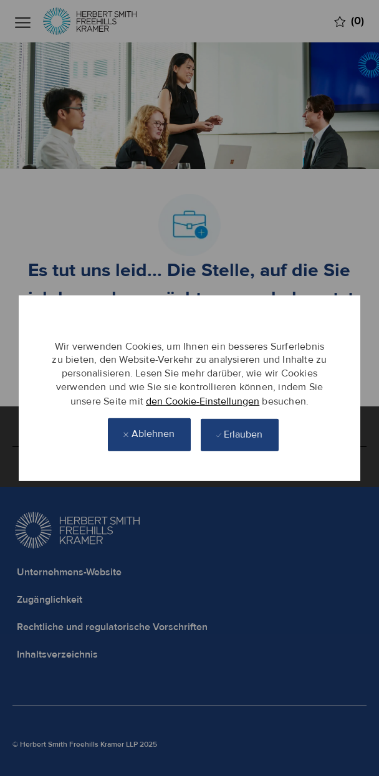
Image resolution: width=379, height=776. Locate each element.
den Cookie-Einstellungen (202, 401)
